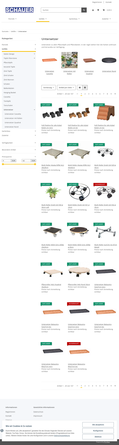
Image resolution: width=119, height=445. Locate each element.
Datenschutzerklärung (62, 436)
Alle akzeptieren (98, 425)
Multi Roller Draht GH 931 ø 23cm (78, 206)
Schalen (7, 84)
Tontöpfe (7, 101)
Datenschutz (38, 412)
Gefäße (4, 49)
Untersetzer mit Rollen (13, 118)
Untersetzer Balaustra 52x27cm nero (102, 285)
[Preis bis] (26, 160)
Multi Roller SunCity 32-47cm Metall (105, 246)
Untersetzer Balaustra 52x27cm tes (50, 325)
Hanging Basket (10, 92)
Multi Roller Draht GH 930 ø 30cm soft (52, 206)
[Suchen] (61, 10)
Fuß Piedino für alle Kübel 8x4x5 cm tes (104, 126)
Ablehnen (98, 437)
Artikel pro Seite (65, 87)
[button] (93, 10)
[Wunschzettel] (98, 10)
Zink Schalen (9, 75)
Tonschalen (8, 105)
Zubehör (5, 135)
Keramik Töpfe (9, 67)
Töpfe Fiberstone (10, 58)
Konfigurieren (98, 431)
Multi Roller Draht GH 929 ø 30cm (105, 166)
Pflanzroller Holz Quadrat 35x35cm (51, 285)
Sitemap (9, 420)
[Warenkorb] (107, 10)
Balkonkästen (9, 88)
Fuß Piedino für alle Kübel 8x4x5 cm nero (51, 126)
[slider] (2, 164)
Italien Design (9, 54)
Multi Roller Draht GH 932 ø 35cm (105, 206)
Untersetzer (8, 110)
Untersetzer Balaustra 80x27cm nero (50, 365)
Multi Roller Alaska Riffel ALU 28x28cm (52, 166)
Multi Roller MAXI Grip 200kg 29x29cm (52, 246)
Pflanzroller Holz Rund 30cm (79, 284)
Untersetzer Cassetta (13, 114)
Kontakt (109, 2)
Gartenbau (6, 131)
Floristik (5, 45)
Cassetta (7, 97)
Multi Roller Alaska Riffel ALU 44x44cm (79, 166)
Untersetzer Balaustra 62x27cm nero (76, 325)
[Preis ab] (6, 160)
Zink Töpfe (8, 71)
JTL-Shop (107, 442)
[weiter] (115, 94)
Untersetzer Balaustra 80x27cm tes (76, 365)
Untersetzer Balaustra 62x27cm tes (102, 325)
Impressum (37, 416)
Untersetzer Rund (109, 71)
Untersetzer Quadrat (13, 122)
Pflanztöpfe (8, 62)
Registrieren (97, 2)
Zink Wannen (9, 80)
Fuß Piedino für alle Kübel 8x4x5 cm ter (78, 126)
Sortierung (47, 87)
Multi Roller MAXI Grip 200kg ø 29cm (79, 246)
